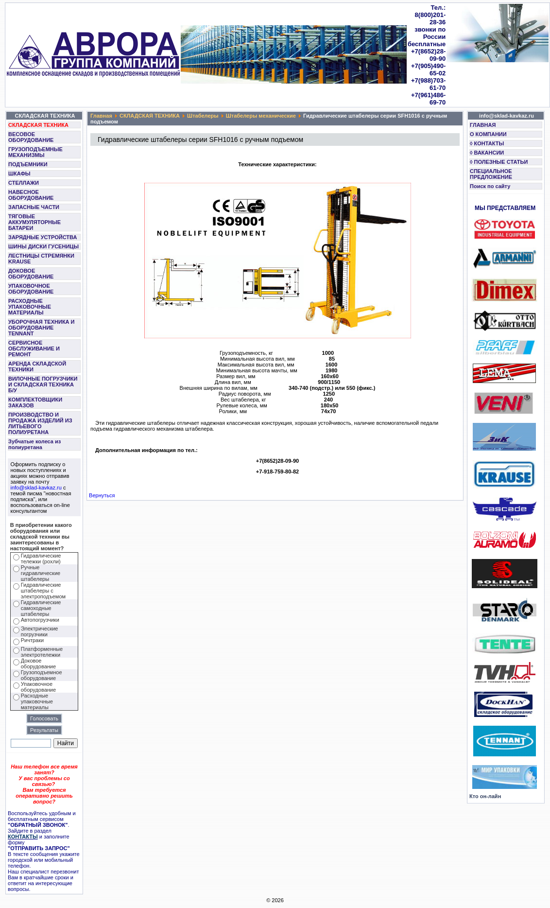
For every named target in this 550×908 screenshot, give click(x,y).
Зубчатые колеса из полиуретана (34, 444)
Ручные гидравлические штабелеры (40, 573)
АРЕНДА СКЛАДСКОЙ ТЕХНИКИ (37, 366)
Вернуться (102, 495)
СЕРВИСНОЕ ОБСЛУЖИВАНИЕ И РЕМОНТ (34, 348)
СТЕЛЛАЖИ (23, 183)
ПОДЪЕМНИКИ (28, 164)
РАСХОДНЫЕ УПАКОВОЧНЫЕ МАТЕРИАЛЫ (29, 306)
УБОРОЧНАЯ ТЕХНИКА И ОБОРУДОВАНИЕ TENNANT (41, 327)
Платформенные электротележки (42, 652)
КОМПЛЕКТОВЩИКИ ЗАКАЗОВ (35, 402)
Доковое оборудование (38, 663)
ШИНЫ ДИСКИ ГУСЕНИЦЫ (43, 246)
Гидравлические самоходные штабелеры (41, 608)
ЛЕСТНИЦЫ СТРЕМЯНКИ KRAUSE (41, 258)
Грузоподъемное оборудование (41, 675)
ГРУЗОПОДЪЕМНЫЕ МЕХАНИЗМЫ (35, 152)
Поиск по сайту (490, 186)
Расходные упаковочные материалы (37, 701)
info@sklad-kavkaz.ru (36, 487)
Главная (101, 116)
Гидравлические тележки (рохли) (41, 558)
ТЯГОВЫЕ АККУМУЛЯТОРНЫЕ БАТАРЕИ (34, 222)
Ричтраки (32, 640)
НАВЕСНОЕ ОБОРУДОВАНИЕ (30, 195)
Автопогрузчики (40, 620)
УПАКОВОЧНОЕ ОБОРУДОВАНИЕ (30, 289)
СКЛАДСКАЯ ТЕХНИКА (38, 125)
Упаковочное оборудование (38, 687)
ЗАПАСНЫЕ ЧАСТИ (33, 207)
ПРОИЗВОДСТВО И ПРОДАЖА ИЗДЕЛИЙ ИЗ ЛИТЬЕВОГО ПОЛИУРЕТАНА (40, 423)
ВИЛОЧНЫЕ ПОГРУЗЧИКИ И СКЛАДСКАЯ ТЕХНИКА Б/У (42, 384)
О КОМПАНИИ (488, 134)
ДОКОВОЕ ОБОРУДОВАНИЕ (30, 273)
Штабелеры (203, 116)
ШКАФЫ (19, 173)
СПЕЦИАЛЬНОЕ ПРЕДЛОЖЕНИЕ (491, 174)
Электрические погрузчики (39, 631)
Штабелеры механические (261, 116)
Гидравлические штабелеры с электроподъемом (43, 590)
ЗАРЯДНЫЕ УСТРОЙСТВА (42, 237)
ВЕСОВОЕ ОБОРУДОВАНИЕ (30, 137)
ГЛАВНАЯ (483, 125)
